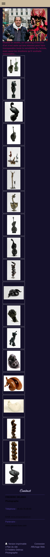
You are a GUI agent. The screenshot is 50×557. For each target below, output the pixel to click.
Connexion (40, 544)
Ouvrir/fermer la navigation (25, 3)
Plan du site (12, 547)
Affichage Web (38, 547)
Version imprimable (16, 544)
